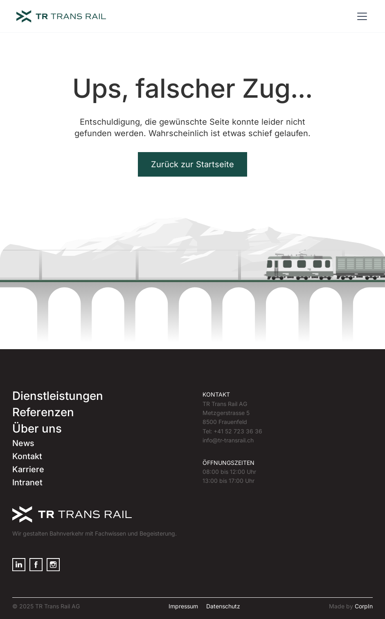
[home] (61, 16)
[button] (360, 16)
